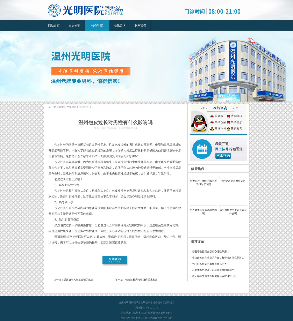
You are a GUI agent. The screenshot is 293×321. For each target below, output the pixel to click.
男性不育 (220, 128)
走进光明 (74, 25)
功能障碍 (236, 116)
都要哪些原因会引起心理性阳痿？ (210, 251)
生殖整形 (72, 107)
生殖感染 (220, 122)
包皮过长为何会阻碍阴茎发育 (141, 279)
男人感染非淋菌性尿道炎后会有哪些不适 (214, 276)
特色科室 (97, 25)
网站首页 (54, 25)
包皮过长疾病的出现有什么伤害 (209, 263)
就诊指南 (157, 302)
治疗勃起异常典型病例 (233, 180)
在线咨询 (120, 25)
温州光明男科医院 (128, 302)
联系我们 (140, 25)
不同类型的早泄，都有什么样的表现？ (213, 270)
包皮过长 (84, 107)
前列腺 (219, 116)
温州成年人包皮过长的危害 (78, 279)
